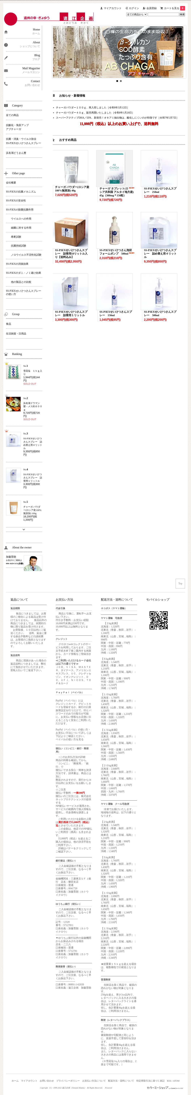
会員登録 (152, 8)
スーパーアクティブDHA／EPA (73, 117)
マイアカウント (113, 8)
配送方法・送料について (121, 1080)
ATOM (176, 1080)
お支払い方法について (94, 1080)
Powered (109, 1088)
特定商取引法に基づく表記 (150, 1080)
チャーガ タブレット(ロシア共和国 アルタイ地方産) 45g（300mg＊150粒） (116, 192)
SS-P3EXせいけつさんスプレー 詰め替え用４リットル (160, 254)
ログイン (134, 8)
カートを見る (174, 8)
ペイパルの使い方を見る (70, 739)
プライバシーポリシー (68, 1080)
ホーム (15, 1080)
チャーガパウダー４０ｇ (70, 112)
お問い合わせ (47, 1080)
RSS (169, 1080)
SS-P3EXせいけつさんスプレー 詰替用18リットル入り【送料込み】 (71, 254)
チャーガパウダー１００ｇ (71, 107)
